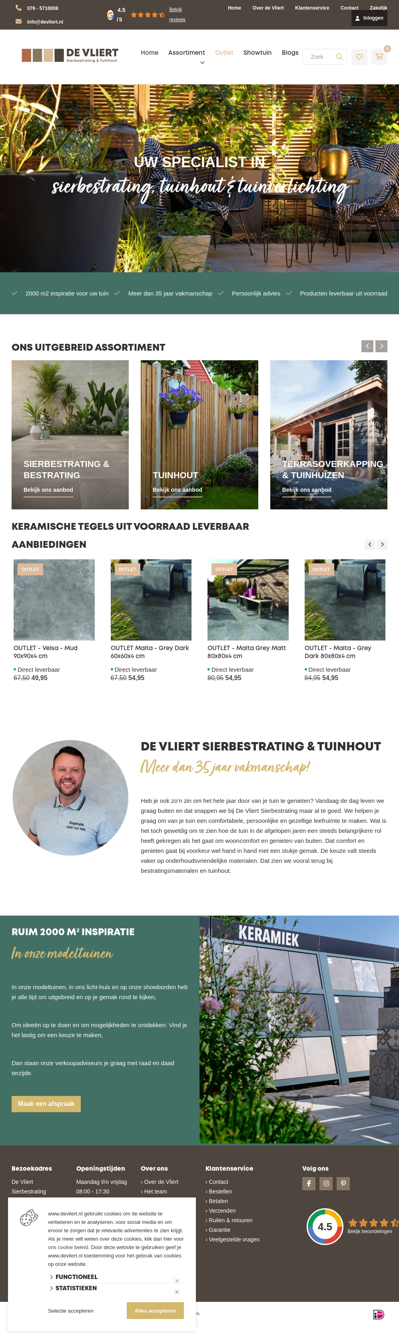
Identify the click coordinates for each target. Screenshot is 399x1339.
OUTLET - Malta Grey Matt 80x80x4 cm (246, 652)
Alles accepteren (155, 1311)
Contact (350, 8)
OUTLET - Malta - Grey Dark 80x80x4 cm (338, 652)
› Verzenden (220, 1210)
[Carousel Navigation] (374, 346)
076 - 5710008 (42, 8)
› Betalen (216, 1201)
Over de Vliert (268, 8)
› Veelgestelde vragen (232, 1239)
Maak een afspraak (46, 1103)
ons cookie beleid (68, 1247)
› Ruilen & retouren (229, 1220)
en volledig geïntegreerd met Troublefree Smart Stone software (230, 1335)
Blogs (290, 53)
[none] (339, 57)
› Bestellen (218, 1191)
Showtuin (257, 53)
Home (234, 8)
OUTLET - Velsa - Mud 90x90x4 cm (46, 652)
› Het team (154, 1191)
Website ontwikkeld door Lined (138, 1335)
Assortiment (186, 53)
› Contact (216, 1182)
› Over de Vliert (159, 1182)
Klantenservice (312, 8)
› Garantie (217, 1230)
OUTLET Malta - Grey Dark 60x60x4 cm (150, 652)
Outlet (224, 53)
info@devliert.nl (45, 22)
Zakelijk (378, 8)
